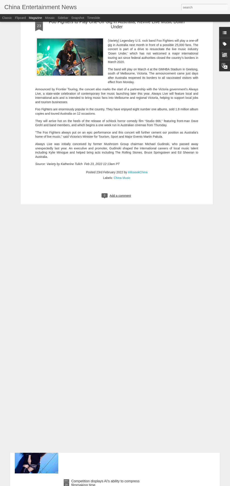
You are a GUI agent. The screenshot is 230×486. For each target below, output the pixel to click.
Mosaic (50, 18)
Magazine (35, 18)
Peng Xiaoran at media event (93, 432)
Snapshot (77, 18)
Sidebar (63, 18)
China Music (122, 129)
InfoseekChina (138, 123)
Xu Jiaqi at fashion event (90, 382)
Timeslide (93, 18)
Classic (7, 18)
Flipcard (20, 18)
